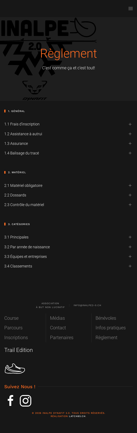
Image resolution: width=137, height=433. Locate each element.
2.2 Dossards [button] (15, 195)
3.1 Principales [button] (16, 237)
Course (11, 318)
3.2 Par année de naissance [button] (27, 247)
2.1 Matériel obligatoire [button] (23, 185)
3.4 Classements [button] (18, 266)
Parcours (13, 327)
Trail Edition (18, 350)
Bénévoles (106, 318)
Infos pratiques (111, 327)
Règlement (106, 337)
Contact (58, 327)
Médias (57, 318)
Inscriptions (16, 337)
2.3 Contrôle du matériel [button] (24, 204)
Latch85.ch (77, 416)
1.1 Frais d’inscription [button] (22, 124)
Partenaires (61, 337)
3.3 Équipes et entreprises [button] (25, 256)
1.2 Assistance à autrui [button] (23, 134)
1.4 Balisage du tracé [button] (21, 153)
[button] (130, 8)
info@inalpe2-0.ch (87, 305)
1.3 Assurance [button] (16, 143)
